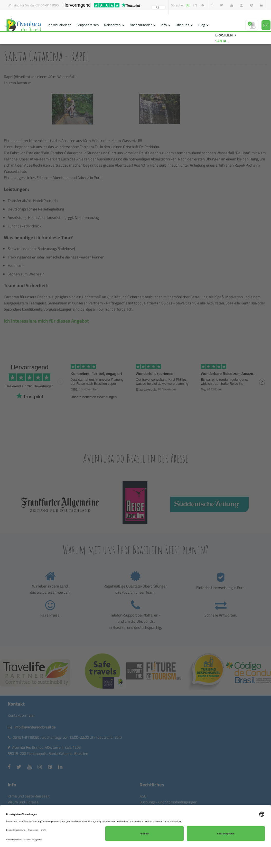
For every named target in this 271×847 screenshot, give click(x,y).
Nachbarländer (141, 24)
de (188, 5)
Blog (201, 24)
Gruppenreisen (88, 24)
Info (164, 24)
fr (202, 5)
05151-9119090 (47, 5)
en (195, 5)
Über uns (182, 24)
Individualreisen (59, 24)
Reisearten (112, 24)
